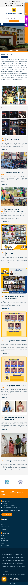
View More (5, 571)
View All (3, 494)
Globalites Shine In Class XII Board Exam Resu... (16, 341)
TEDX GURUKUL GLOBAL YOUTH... (15, 139)
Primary (3, 538)
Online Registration (26, 35)
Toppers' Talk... (10, 254)
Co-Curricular (5, 526)
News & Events (5, 522)
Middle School (5, 540)
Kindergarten (4, 536)
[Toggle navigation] (14, 24)
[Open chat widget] (4, 579)
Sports (3, 524)
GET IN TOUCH (14, 21)
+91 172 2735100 (7, 508)
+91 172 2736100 (16, 508)
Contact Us (7, 514)
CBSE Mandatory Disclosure (14, 1)
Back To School (16, 47)
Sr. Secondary (5, 545)
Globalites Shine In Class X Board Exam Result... (15, 386)
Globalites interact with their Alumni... (14, 173)
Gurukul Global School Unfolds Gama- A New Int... (14, 297)
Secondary (4, 543)
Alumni (11, 3)
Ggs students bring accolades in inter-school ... (15, 461)
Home (6, 3)
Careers (17, 3)
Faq (22, 3)
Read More (5, 149)
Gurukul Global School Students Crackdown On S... (14, 418)
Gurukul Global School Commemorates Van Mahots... (14, 210)
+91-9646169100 (14, 17)
